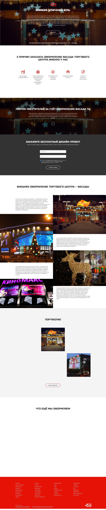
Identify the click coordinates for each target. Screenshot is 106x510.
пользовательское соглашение (51, 160)
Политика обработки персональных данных (42, 508)
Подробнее (53, 32)
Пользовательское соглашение (22, 508)
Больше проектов (53, 386)
